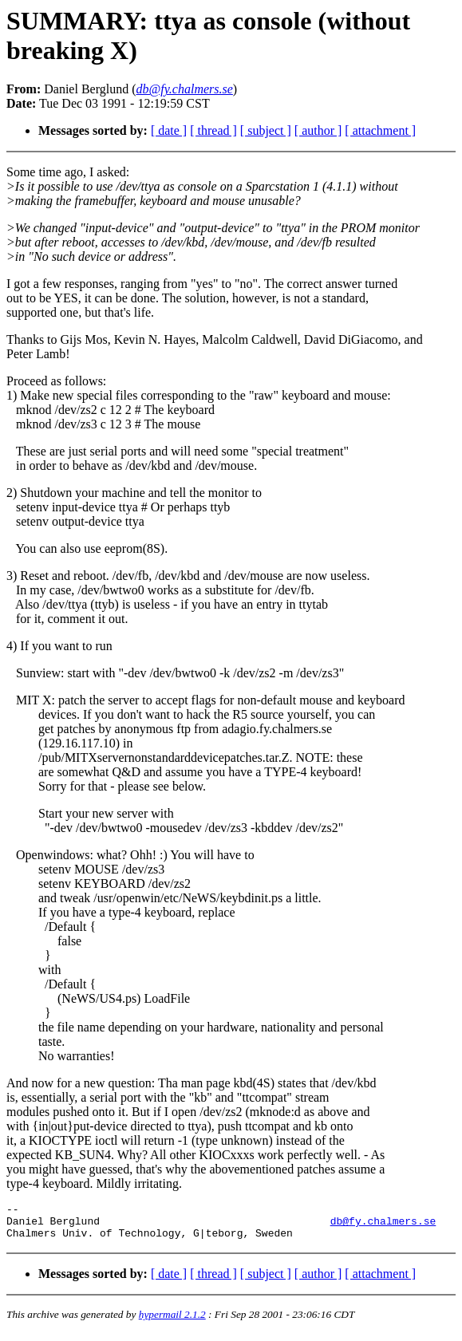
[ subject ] (265, 130)
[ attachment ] (380, 130)
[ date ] (169, 130)
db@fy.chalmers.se (383, 1225)
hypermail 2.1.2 (172, 1321)
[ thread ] (213, 130)
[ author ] (318, 130)
